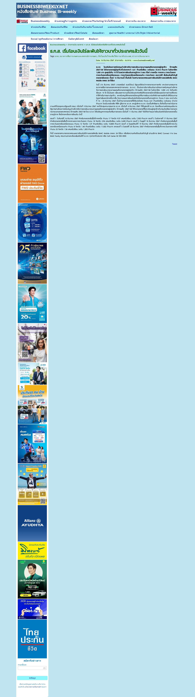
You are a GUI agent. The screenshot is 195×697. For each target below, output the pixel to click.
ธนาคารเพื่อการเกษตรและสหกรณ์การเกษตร (78, 56)
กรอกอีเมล (22, 665)
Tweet (174, 144)
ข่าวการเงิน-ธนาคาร (75, 44)
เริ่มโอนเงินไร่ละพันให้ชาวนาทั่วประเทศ (114, 56)
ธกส (57, 56)
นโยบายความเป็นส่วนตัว (33, 687)
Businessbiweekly (58, 44)
